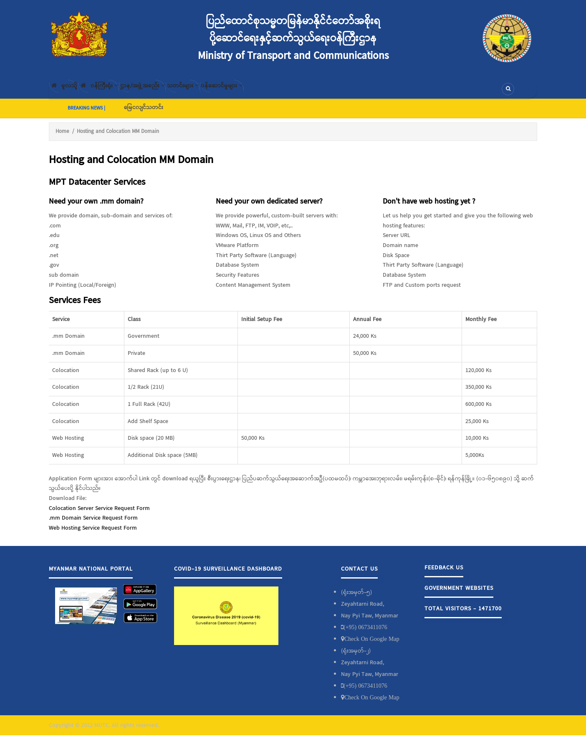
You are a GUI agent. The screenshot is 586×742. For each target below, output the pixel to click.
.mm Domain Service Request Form (93, 525)
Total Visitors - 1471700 (463, 615)
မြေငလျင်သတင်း (143, 114)
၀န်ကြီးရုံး (116, 92)
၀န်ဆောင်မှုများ (277, 92)
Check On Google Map (371, 645)
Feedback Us (443, 574)
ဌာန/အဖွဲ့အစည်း (172, 92)
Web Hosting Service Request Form (93, 534)
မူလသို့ (69, 92)
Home (62, 138)
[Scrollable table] (293, 399)
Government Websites (458, 594)
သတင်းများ (225, 92)
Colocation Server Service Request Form (99, 515)
